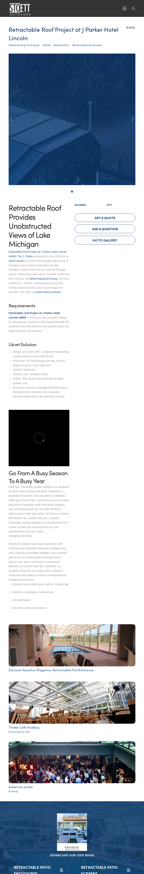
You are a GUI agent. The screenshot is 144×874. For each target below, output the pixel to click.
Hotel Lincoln (16, 260)
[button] (124, 8)
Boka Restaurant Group (43, 278)
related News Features (48, 292)
